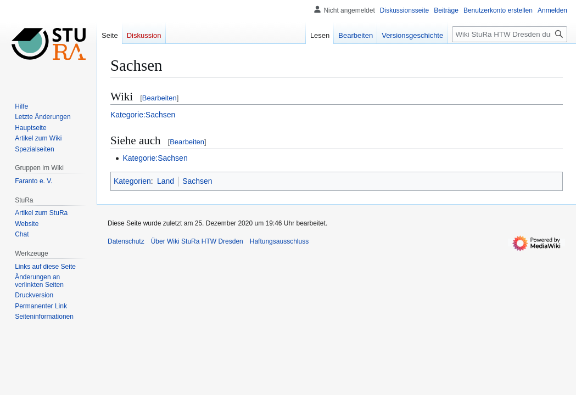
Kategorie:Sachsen (142, 114)
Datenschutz (126, 241)
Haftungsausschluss (279, 241)
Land (165, 181)
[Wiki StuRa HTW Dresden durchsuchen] (509, 34)
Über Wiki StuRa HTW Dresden (197, 241)
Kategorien (132, 181)
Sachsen (197, 181)
